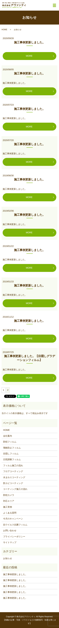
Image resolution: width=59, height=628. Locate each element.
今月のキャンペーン (13, 518)
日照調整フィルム (12, 459)
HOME (4, 29)
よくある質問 (9, 513)
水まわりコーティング (14, 477)
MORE (29, 56)
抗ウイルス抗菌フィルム (15, 524)
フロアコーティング (13, 471)
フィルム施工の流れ (13, 465)
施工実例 (7, 507)
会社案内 (7, 436)
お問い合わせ (9, 530)
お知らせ (7, 558)
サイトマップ (9, 542)
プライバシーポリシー (14, 536)
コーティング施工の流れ (15, 489)
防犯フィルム (9, 441)
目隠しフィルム (11, 453)
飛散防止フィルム (12, 447)
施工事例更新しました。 (29, 42)
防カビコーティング (13, 483)
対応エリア (8, 501)
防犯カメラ (8, 495)
